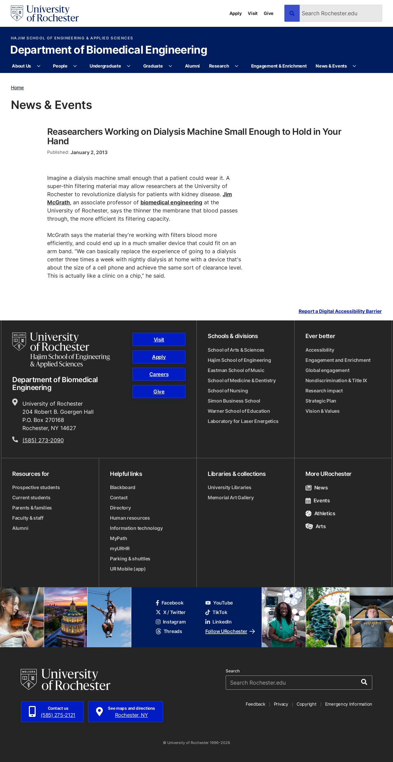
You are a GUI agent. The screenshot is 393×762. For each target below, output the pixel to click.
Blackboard (122, 487)
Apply (235, 13)
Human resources (130, 518)
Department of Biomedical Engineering (108, 50)
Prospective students (36, 487)
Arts (315, 526)
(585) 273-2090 (43, 440)
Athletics (320, 513)
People (60, 66)
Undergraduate (105, 66)
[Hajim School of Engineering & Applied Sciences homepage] (61, 350)
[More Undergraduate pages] (128, 66)
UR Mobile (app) (128, 568)
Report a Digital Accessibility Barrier (340, 311)
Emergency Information (349, 704)
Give (269, 13)
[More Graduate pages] (170, 66)
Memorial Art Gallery (231, 497)
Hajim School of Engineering (239, 360)
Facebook (170, 602)
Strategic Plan (320, 400)
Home (17, 87)
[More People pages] (75, 66)
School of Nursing (228, 390)
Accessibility (319, 350)
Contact (119, 497)
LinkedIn (218, 621)
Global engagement (327, 370)
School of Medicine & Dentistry (242, 380)
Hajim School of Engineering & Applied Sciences (72, 38)
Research (219, 66)
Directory (120, 507)
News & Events (331, 66)
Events (317, 500)
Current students (31, 497)
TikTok (216, 612)
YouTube (219, 602)
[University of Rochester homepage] (45, 13)
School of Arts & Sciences (236, 350)
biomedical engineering (171, 202)
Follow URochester (230, 631)
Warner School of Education (239, 411)
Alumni (192, 66)
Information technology (136, 528)
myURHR (119, 548)
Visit (253, 13)
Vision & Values (322, 411)
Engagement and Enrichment (338, 360)
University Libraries (229, 487)
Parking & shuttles (130, 558)
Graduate (153, 66)
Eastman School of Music (236, 370)
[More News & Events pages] (354, 66)
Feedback (255, 704)
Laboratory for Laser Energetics (243, 421)
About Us (21, 66)
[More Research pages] (236, 66)
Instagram (171, 621)
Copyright (307, 704)
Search (233, 671)
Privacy (281, 704)
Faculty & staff (27, 518)
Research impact (324, 390)
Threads (169, 631)
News (316, 487)
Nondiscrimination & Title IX (336, 380)
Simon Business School (234, 400)
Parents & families (32, 507)
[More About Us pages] (38, 66)
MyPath (118, 538)
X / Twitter (171, 612)
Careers (158, 374)
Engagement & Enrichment (279, 66)
